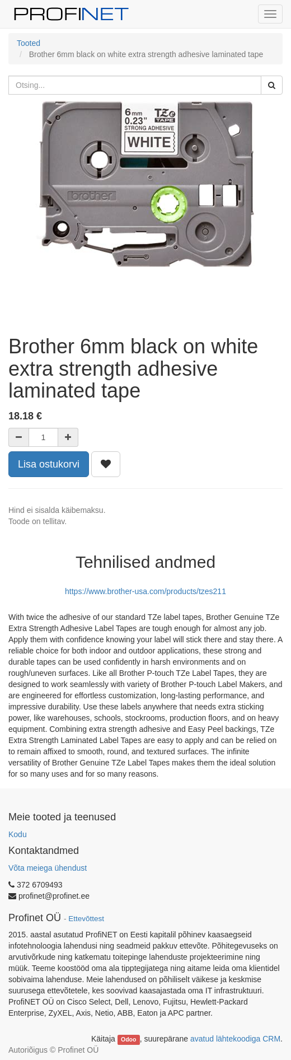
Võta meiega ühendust (47, 867)
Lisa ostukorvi (48, 464)
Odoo (128, 1039)
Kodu (17, 834)
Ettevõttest (86, 918)
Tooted (28, 43)
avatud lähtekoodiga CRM (235, 1038)
